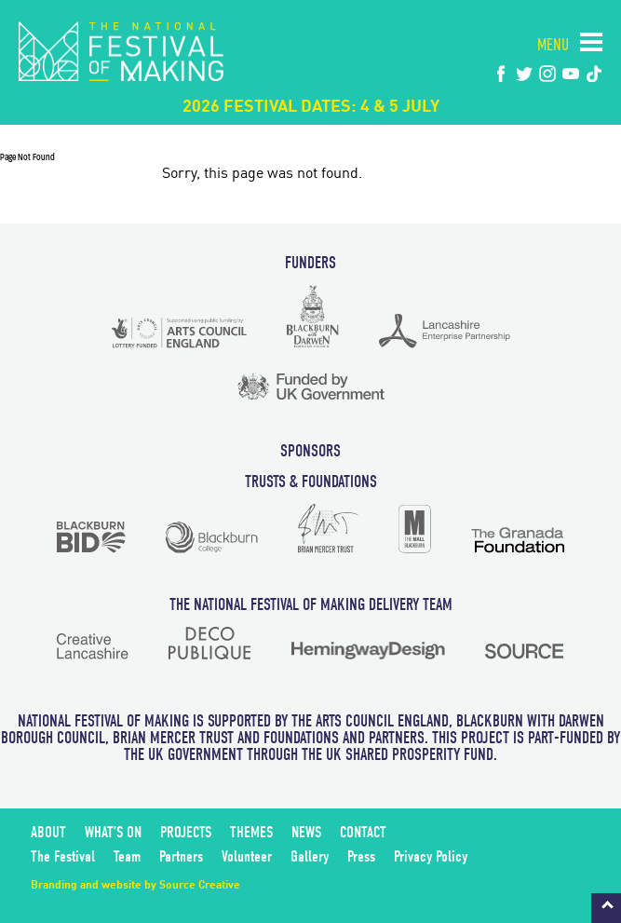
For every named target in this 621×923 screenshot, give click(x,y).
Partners (181, 856)
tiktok (594, 73)
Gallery (309, 856)
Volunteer (247, 856)
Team (127, 856)
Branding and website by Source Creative (135, 885)
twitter (524, 73)
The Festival (63, 856)
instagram (547, 73)
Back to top (606, 908)
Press (361, 856)
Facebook (501, 73)
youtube (570, 73)
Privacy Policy (430, 856)
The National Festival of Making (121, 51)
